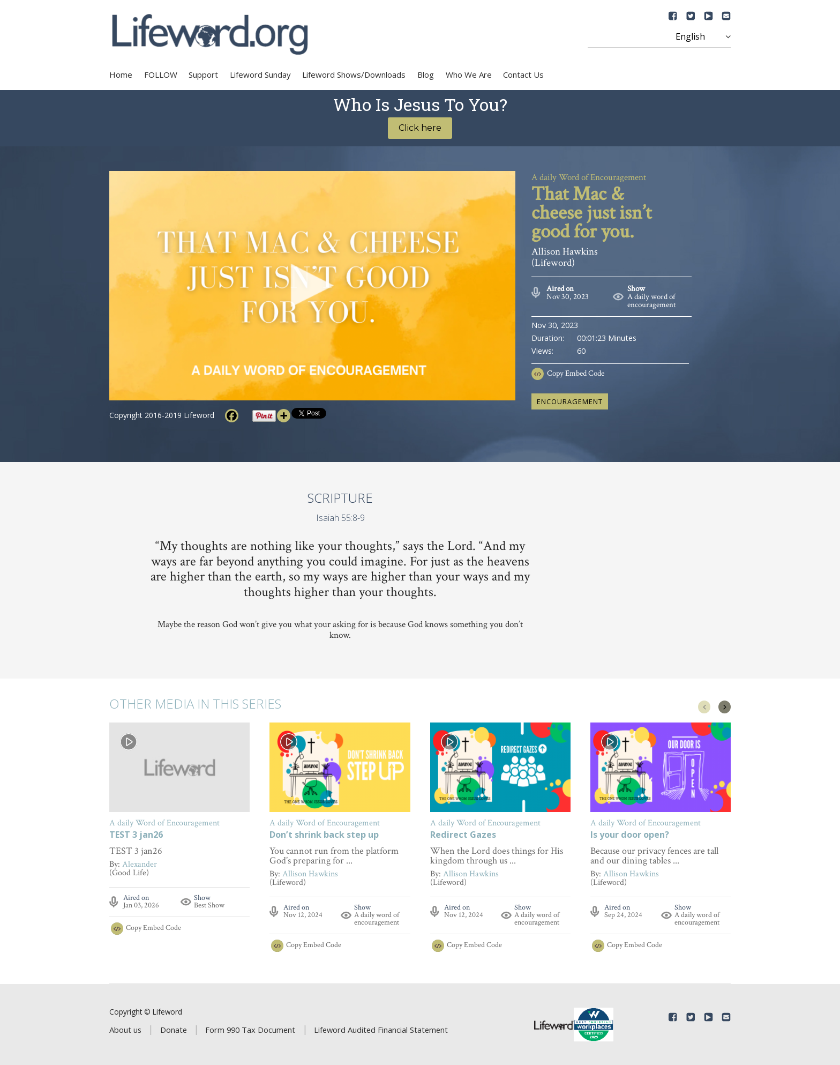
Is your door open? (629, 835)
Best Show (209, 905)
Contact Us (523, 74)
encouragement (570, 401)
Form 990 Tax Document (250, 1029)
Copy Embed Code (575, 373)
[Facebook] (231, 415)
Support (203, 74)
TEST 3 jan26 (136, 835)
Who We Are (469, 74)
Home (120, 74)
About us (125, 1029)
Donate (173, 1029)
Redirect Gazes (463, 835)
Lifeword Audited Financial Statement (381, 1029)
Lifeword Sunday (260, 74)
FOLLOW (160, 74)
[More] (283, 415)
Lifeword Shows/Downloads (354, 74)
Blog (425, 74)
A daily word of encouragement (651, 301)
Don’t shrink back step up (324, 835)
